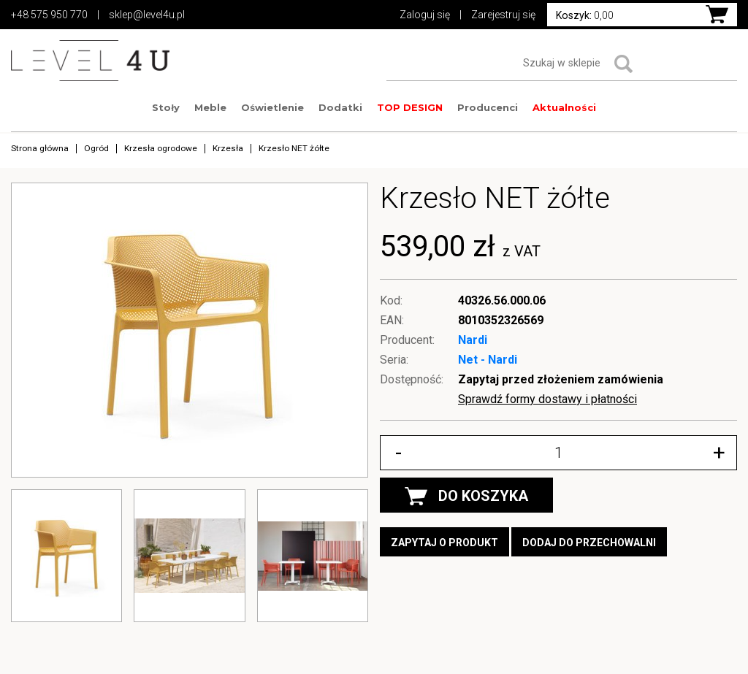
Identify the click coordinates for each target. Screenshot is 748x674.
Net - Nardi (487, 360)
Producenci (487, 107)
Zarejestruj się (503, 14)
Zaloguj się (425, 14)
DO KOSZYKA (466, 496)
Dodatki (340, 107)
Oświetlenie (272, 107)
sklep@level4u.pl (147, 14)
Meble (210, 107)
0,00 (585, 15)
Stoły (166, 107)
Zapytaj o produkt (444, 542)
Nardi (472, 340)
